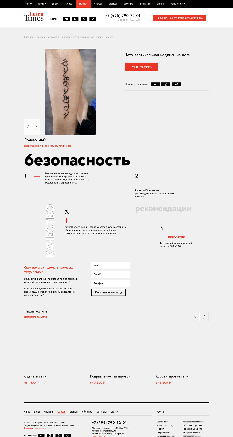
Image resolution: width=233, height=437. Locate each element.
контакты (145, 3)
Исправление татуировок (110, 376)
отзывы (113, 3)
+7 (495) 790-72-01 (122, 15)
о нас (28, 3)
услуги (41, 3)
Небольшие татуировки (192, 425)
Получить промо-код (108, 292)
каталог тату (177, 3)
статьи (160, 3)
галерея (83, 3)
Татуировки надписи (191, 432)
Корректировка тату (172, 376)
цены (54, 3)
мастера (68, 3)
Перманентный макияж (192, 429)
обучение (128, 3)
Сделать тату (35, 376)
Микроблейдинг (163, 432)
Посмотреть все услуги (36, 317)
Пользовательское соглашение (38, 428)
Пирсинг (160, 429)
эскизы (98, 3)
